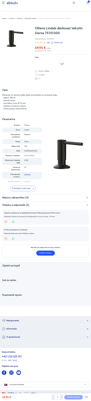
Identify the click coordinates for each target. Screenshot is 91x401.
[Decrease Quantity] (53, 397)
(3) (48, 43)
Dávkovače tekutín (31, 18)
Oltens (26, 125)
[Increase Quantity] (61, 397)
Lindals (26, 130)
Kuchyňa (12, 18)
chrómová (41, 62)
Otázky (58, 42)
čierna (53, 62)
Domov (4, 18)
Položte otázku (45, 253)
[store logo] (12, 2)
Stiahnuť (27, 182)
